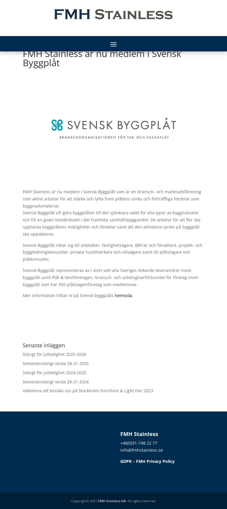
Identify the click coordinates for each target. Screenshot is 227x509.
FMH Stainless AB (112, 501)
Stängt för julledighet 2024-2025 (54, 372)
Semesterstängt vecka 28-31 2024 (56, 382)
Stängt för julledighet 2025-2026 (54, 354)
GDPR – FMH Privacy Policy (147, 461)
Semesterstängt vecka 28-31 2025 (56, 363)
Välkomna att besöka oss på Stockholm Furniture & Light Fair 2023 (88, 390)
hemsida (123, 295)
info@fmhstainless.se (141, 450)
